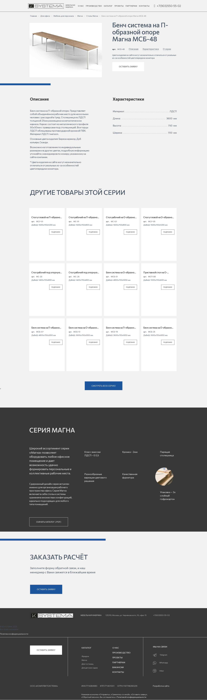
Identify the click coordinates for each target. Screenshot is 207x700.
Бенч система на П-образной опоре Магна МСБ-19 (121, 327)
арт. (114, 49)
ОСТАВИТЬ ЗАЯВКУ (128, 66)
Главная (33, 16)
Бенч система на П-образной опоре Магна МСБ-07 (46, 327)
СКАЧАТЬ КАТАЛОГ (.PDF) (48, 522)
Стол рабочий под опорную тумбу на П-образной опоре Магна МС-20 (45, 272)
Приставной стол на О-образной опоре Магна (155, 272)
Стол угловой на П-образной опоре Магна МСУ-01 (46, 217)
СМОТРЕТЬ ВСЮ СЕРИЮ (103, 386)
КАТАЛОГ (108, 6)
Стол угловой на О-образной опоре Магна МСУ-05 (158, 217)
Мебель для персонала (63, 16)
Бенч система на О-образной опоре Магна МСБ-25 (158, 327)
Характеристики (151, 49)
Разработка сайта (161, 686)
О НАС (81, 6)
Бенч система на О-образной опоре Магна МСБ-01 (121, 272)
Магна (80, 16)
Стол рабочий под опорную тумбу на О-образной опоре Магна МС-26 (83, 272)
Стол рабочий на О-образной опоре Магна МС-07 (121, 217)
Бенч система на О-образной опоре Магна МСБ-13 (83, 327)
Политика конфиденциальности (14, 634)
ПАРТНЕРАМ (131, 6)
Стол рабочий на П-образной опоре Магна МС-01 (84, 217)
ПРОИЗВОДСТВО (94, 6)
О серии (167, 49)
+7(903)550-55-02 (169, 6)
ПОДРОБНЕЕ (55, 232)
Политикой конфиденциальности (131, 697)
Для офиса (45, 16)
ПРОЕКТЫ (119, 6)
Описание (133, 49)
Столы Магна (92, 16)
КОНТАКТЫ (144, 6)
